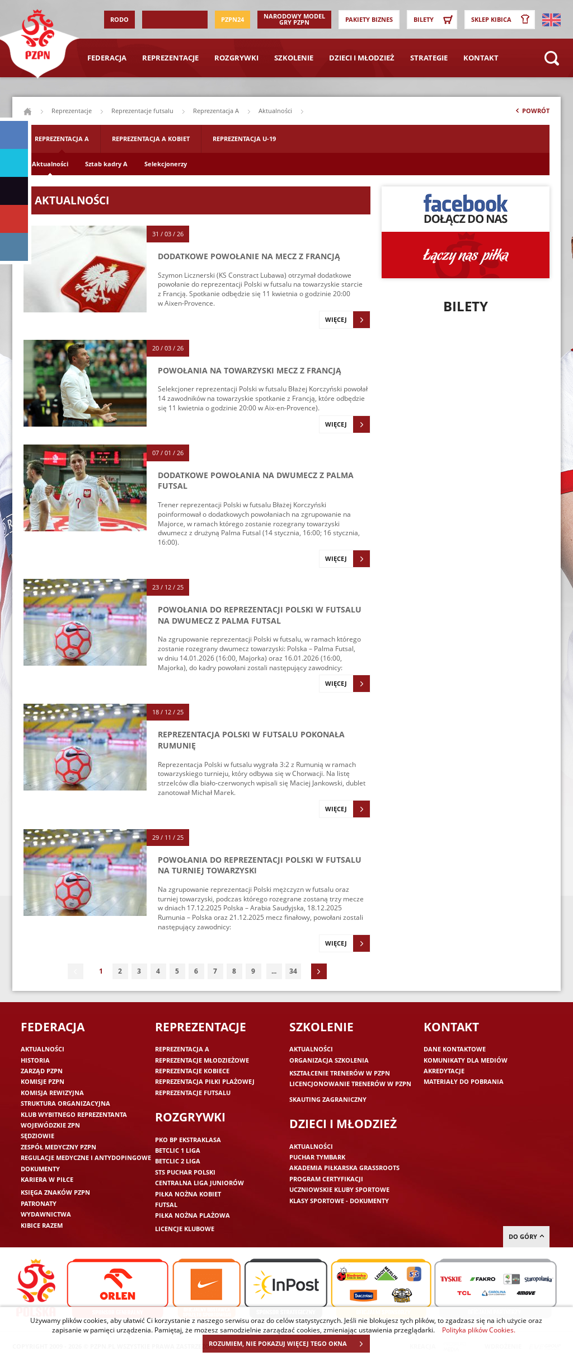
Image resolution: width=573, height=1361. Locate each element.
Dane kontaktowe (455, 1049)
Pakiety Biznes (369, 19)
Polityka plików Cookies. (478, 1329)
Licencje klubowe (184, 1228)
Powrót (531, 113)
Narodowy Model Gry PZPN (294, 19)
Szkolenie (293, 58)
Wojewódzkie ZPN (50, 1125)
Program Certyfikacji (326, 1179)
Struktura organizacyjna (65, 1103)
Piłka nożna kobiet (188, 1194)
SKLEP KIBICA (502, 19)
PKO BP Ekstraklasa (188, 1139)
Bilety (435, 19)
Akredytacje (444, 1071)
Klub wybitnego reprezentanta (74, 1114)
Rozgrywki (236, 58)
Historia (35, 1060)
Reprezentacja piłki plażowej (205, 1081)
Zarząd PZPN (42, 1071)
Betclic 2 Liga (177, 1161)
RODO (119, 19)
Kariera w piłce (47, 1179)
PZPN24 (232, 19)
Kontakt (481, 58)
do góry (526, 1236)
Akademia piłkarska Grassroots (344, 1167)
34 (293, 971)
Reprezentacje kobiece (192, 1071)
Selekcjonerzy (165, 164)
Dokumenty (40, 1168)
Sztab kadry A (106, 164)
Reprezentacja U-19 (244, 138)
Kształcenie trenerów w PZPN (339, 1073)
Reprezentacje (170, 58)
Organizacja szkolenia (329, 1060)
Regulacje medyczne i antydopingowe (86, 1157)
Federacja (106, 58)
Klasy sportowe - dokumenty (339, 1200)
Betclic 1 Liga (177, 1150)
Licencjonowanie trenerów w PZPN (350, 1083)
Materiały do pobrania (464, 1081)
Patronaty (39, 1203)
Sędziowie (37, 1135)
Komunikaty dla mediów (466, 1060)
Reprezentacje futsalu (142, 110)
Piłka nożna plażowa (192, 1215)
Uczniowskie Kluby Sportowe (339, 1189)
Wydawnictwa (46, 1214)
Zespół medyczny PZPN (58, 1147)
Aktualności (50, 164)
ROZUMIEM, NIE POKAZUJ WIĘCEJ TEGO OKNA (289, 1343)
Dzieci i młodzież (361, 58)
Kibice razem (42, 1225)
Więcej (347, 319)
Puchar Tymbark (317, 1157)
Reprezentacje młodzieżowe (202, 1060)
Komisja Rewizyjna (52, 1092)
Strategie (429, 58)
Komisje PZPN (42, 1081)
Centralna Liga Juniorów (199, 1182)
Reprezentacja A (216, 110)
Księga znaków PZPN (55, 1192)
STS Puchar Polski (185, 1172)
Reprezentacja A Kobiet (151, 138)
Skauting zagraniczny (328, 1099)
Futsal (166, 1204)
